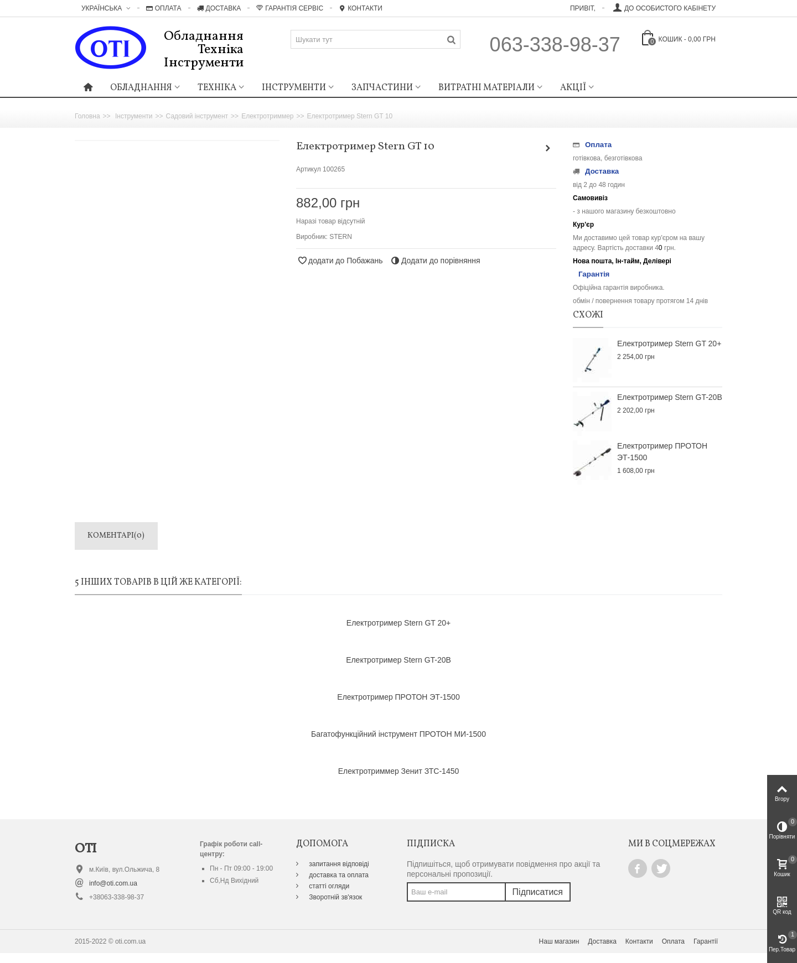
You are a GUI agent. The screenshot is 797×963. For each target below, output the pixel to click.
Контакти (360, 8)
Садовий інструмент (197, 116)
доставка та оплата (338, 875)
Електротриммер (267, 116)
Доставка (219, 8)
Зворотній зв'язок (334, 897)
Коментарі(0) (115, 535)
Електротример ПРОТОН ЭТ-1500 (662, 451)
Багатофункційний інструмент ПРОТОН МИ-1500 (398, 734)
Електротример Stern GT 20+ (669, 343)
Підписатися (538, 892)
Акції (573, 88)
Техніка (217, 88)
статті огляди (328, 886)
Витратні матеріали (486, 88)
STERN (340, 237)
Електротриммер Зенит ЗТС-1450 (398, 771)
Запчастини (382, 88)
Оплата (164, 8)
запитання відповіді (338, 864)
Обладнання (141, 88)
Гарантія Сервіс (289, 8)
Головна (87, 116)
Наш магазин (559, 941)
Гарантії (706, 941)
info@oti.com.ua (113, 883)
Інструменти (294, 88)
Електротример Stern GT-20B (669, 397)
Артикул (308, 169)
